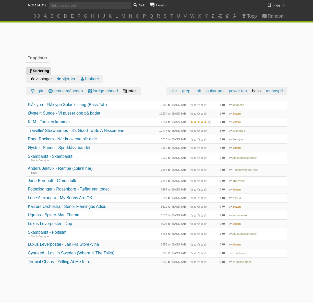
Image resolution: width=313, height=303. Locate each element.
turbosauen (240, 215)
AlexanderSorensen (244, 157)
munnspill (274, 91)
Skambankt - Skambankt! (51, 156)
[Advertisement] (156, 38)
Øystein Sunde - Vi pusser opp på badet (64, 113)
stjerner (65, 79)
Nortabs (37, 5)
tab (198, 91)
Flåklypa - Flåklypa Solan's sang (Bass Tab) (67, 105)
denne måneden (65, 91)
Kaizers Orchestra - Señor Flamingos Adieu (67, 206)
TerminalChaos (242, 261)
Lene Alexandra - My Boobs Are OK (60, 198)
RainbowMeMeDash (245, 169)
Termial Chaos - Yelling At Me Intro (59, 262)
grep (186, 91)
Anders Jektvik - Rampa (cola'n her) (60, 168)
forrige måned (102, 91)
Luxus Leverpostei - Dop (50, 223)
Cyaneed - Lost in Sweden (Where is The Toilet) (71, 253)
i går (37, 91)
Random (271, 16)
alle (174, 91)
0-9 (37, 16)
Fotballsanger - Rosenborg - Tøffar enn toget (68, 189)
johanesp (238, 104)
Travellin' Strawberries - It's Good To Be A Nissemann (76, 130)
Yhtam (237, 113)
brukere (89, 79)
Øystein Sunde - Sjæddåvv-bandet (59, 147)
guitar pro (215, 91)
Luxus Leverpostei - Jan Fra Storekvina (63, 244)
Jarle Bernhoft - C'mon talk (52, 180)
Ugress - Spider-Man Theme (53, 215)
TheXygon (239, 180)
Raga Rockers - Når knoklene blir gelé (62, 139)
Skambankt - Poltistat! (48, 232)
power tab (238, 91)
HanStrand (239, 253)
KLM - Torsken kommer (49, 122)
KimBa (237, 197)
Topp (249, 16)
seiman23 (239, 130)
